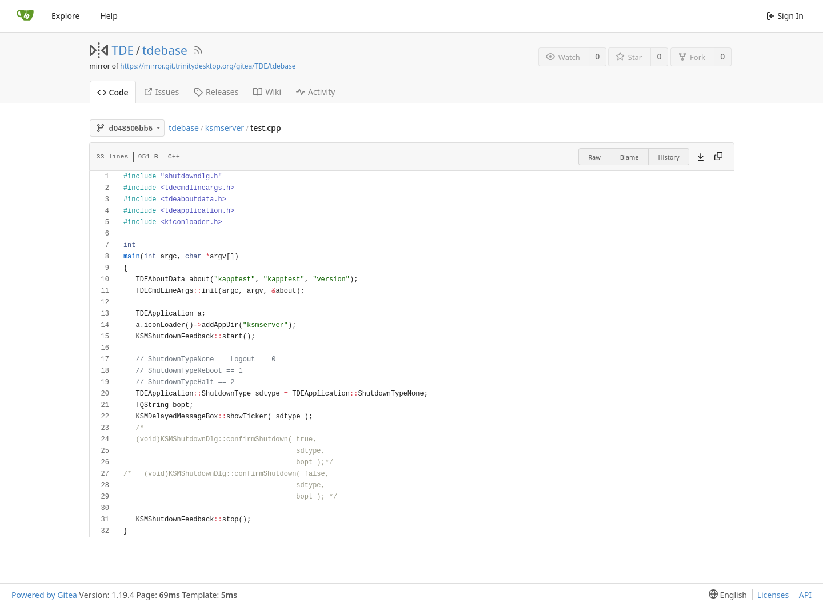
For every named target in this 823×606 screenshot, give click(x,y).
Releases (216, 91)
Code (113, 92)
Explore (65, 15)
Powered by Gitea (44, 594)
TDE (123, 50)
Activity (315, 91)
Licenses (773, 594)
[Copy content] (718, 156)
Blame (629, 157)
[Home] (25, 16)
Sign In (785, 15)
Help (109, 15)
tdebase (164, 50)
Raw (594, 157)
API (805, 594)
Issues (161, 91)
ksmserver (224, 127)
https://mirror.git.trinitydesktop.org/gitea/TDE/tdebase (207, 66)
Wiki (267, 91)
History (668, 157)
